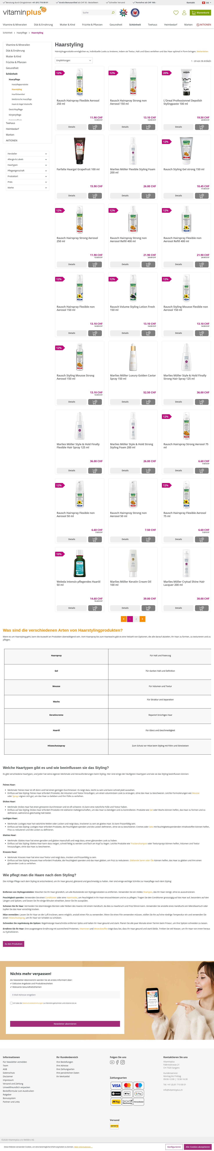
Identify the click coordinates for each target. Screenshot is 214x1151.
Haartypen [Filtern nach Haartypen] (27, 165)
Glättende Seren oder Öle (142, 860)
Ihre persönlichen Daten (67, 1072)
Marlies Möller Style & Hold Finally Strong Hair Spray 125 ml (185, 377)
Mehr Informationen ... (83, 1147)
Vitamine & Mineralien (18, 44)
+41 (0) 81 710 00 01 (176, 1084)
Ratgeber (7, 1094)
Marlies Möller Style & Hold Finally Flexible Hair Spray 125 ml (78, 446)
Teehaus (10, 123)
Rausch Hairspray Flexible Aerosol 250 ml (78, 102)
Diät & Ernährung (15, 50)
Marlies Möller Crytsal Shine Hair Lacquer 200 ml (184, 583)
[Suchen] (113, 12)
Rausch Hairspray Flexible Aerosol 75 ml (185, 514)
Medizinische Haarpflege (22, 99)
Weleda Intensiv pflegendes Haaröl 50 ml (78, 583)
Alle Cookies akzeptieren (198, 1146)
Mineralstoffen (101, 928)
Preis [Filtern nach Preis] (27, 182)
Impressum (8, 1080)
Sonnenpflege (15, 120)
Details (71, 126)
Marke (27, 187)
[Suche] (95, 12)
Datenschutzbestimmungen (32, 1003)
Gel (151, 810)
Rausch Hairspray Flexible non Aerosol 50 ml (76, 514)
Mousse (195, 793)
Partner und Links (11, 1101)
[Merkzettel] (176, 13)
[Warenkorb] (200, 13)
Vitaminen (84, 928)
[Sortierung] (74, 60)
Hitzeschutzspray (17, 917)
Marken (10, 134)
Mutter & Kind (13, 56)
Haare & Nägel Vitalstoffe (22, 104)
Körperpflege (15, 114)
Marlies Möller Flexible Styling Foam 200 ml (132, 171)
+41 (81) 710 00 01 (40, 2)
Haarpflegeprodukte (20, 84)
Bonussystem (9, 1098)
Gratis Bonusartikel (68, 2)
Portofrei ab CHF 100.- (146, 2)
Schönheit (12, 73)
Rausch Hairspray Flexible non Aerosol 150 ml (76, 308)
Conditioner (50, 897)
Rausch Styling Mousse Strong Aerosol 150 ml (75, 377)
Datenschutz (9, 1072)
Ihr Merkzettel (63, 1076)
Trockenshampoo (139, 843)
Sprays (15, 796)
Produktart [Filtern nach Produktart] (27, 176)
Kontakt (191, 2)
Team (5, 1065)
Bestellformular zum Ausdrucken (18, 1091)
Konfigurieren (174, 1146)
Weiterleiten (202, 51)
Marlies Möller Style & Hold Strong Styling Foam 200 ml (131, 446)
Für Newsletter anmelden (15, 1062)
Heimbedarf (12, 128)
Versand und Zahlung (13, 1083)
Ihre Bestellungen (64, 1062)
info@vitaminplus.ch (173, 1090)
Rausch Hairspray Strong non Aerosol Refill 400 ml (128, 239)
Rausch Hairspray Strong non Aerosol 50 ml (128, 514)
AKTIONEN (11, 140)
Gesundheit (12, 68)
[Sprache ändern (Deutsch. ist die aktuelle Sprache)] (206, 2)
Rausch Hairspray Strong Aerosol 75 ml (186, 446)
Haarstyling (17, 89)
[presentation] (32, 1012)
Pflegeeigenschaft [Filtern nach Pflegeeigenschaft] (27, 170)
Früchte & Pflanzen (16, 62)
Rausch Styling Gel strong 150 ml (184, 169)
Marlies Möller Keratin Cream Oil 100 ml (130, 583)
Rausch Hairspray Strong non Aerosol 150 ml (128, 102)
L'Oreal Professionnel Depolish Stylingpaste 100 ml (183, 102)
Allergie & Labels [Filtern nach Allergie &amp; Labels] (27, 159)
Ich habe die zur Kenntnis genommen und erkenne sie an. (45, 1003)
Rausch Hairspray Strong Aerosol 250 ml (77, 239)
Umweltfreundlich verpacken (16, 1087)
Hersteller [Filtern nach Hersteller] (27, 153)
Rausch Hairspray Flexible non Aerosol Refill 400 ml (182, 239)
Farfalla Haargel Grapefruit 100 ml (78, 169)
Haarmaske (71, 897)
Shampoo (147, 892)
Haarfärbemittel (18, 94)
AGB (5, 1069)
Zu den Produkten (13, 943)
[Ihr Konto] (184, 13)
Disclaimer (8, 1076)
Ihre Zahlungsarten (65, 1069)
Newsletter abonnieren (65, 1023)
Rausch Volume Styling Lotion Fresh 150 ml (132, 308)
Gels (151, 826)
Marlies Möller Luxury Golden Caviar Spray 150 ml (133, 377)
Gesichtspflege (16, 109)
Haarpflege (14, 79)
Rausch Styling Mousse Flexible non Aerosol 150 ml (186, 308)
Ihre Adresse (62, 1065)
